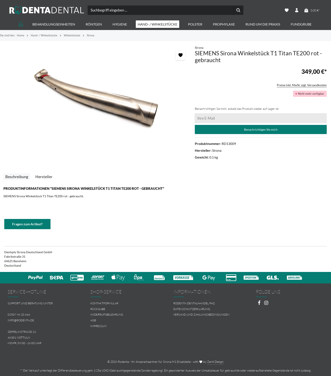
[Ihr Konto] (296, 10)
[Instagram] (266, 304)
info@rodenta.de (21, 320)
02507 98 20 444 (19, 314)
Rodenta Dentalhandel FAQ (194, 303)
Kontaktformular (104, 303)
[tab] (16, 176)
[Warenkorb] (312, 10)
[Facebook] (259, 304)
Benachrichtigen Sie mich (261, 129)
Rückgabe (97, 309)
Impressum (98, 326)
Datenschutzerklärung (191, 309)
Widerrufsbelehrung (106, 314)
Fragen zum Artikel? (27, 224)
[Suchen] (238, 10)
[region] (97, 97)
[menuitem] (124, 303)
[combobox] (161, 10)
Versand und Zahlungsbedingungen (201, 314)
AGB (93, 320)
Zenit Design (215, 361)
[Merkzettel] (286, 10)
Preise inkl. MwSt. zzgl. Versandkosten (302, 85)
